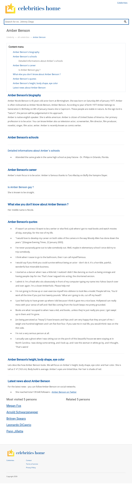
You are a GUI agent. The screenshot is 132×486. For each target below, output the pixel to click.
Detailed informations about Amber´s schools (41, 61)
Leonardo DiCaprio (18, 425)
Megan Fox (13, 405)
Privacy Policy (31, 467)
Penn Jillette (14, 431)
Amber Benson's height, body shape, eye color (35, 83)
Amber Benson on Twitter (64, 392)
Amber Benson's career (24, 65)
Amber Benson (39, 37)
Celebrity (10, 37)
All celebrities (23, 37)
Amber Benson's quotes (24, 78)
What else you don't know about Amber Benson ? (37, 74)
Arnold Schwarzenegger (22, 412)
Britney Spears (16, 418)
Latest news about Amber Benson (29, 87)
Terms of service (32, 464)
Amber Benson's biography (26, 52)
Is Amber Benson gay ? (29, 70)
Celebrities (122, 2)
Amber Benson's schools (25, 56)
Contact (29, 460)
